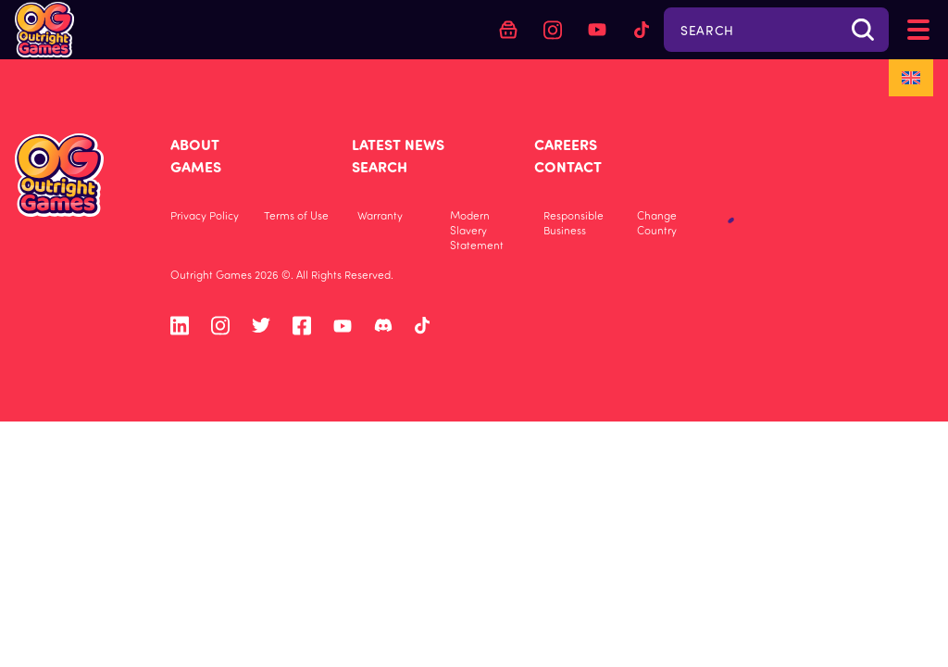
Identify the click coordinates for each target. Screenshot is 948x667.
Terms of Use (296, 215)
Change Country (657, 222)
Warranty (380, 215)
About (194, 144)
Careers (565, 144)
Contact (568, 166)
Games (195, 166)
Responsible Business (573, 222)
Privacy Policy (204, 215)
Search (379, 166)
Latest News (398, 144)
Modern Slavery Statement (477, 230)
